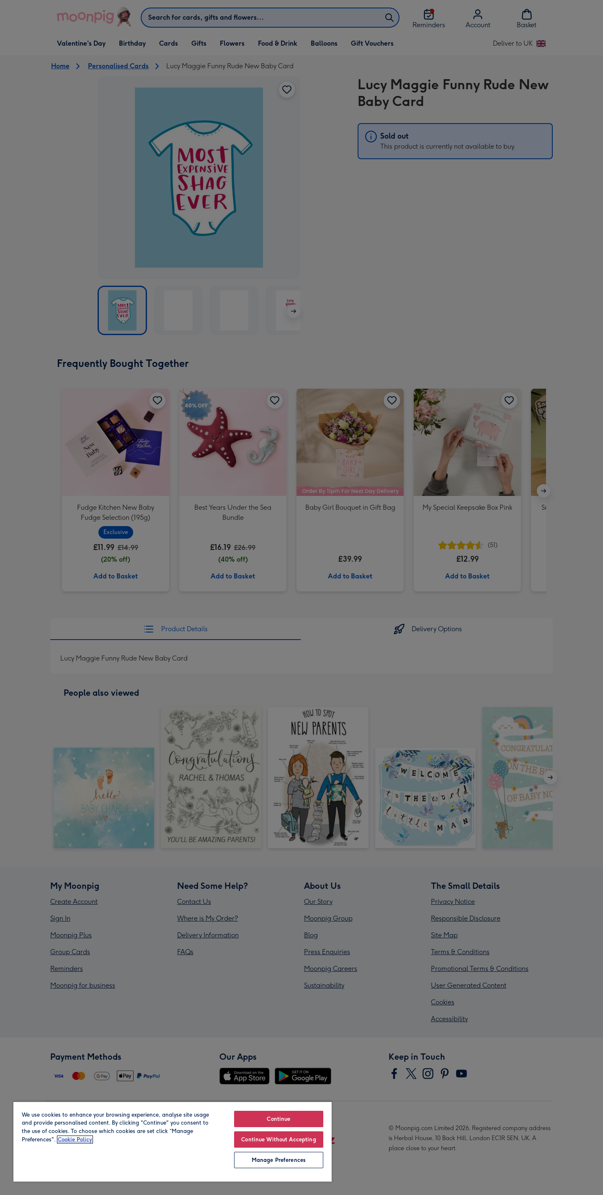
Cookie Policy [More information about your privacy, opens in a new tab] (75, 1139)
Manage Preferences (279, 1160)
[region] (172, 1141)
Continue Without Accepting (278, 1139)
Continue (278, 1119)
